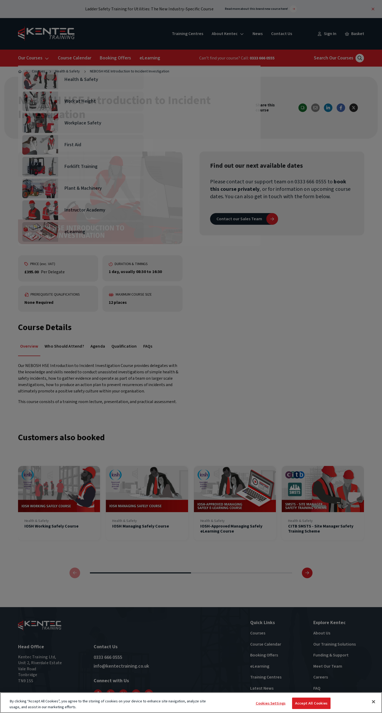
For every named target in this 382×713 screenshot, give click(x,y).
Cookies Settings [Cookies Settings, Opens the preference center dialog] (270, 703)
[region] (191, 702)
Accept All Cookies (311, 703)
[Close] (373, 702)
